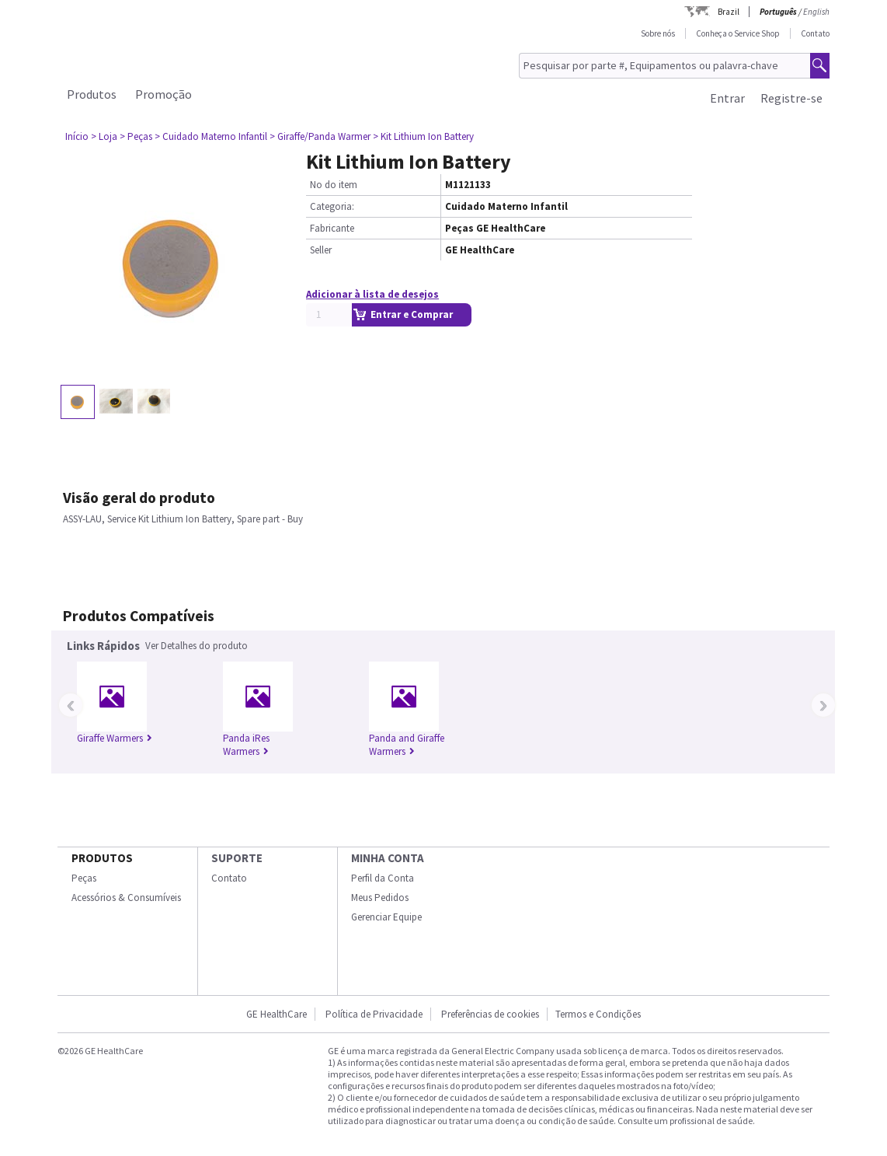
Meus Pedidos (380, 897)
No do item (333, 184)
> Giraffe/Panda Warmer (320, 136)
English (816, 11)
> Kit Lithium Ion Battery (423, 136)
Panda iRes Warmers (246, 745)
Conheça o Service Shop (738, 33)
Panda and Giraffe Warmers (406, 745)
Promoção (163, 94)
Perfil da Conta (382, 878)
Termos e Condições (598, 1014)
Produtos (92, 94)
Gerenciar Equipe (386, 917)
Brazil (728, 11)
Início (77, 136)
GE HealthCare (276, 1014)
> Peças (136, 136)
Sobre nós (658, 33)
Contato (815, 33)
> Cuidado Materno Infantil (211, 136)
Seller (321, 250)
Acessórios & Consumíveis (126, 897)
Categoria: (332, 206)
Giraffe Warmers (114, 738)
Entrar (727, 98)
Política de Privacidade (374, 1014)
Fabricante (332, 228)
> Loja (104, 136)
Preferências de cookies (490, 1014)
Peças (83, 878)
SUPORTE (237, 857)
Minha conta (387, 857)
